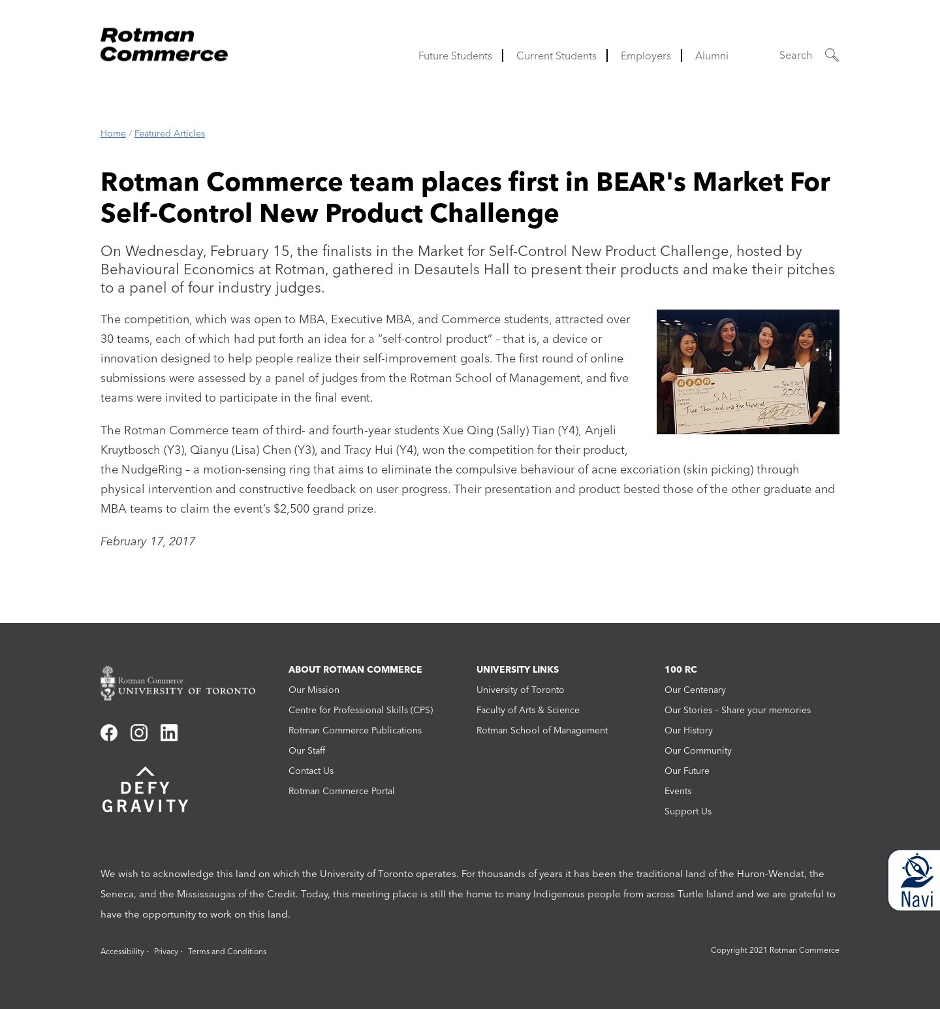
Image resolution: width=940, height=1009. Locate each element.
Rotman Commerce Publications (355, 730)
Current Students (556, 55)
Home (113, 133)
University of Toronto (521, 690)
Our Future (687, 771)
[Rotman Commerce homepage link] (188, 683)
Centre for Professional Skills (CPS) (361, 710)
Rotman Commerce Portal (342, 791)
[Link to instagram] (139, 737)
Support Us (688, 811)
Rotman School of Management (542, 730)
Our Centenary (695, 690)
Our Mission (314, 690)
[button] (809, 55)
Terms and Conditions (227, 951)
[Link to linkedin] (169, 737)
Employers (646, 55)
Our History (689, 730)
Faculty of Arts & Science (528, 710)
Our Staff (307, 750)
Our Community (698, 750)
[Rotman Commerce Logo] (166, 41)
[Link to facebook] (109, 737)
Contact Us (311, 771)
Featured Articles (169, 133)
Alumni (711, 55)
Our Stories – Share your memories (738, 710)
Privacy (166, 951)
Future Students (455, 55)
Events (678, 791)
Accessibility (122, 951)
